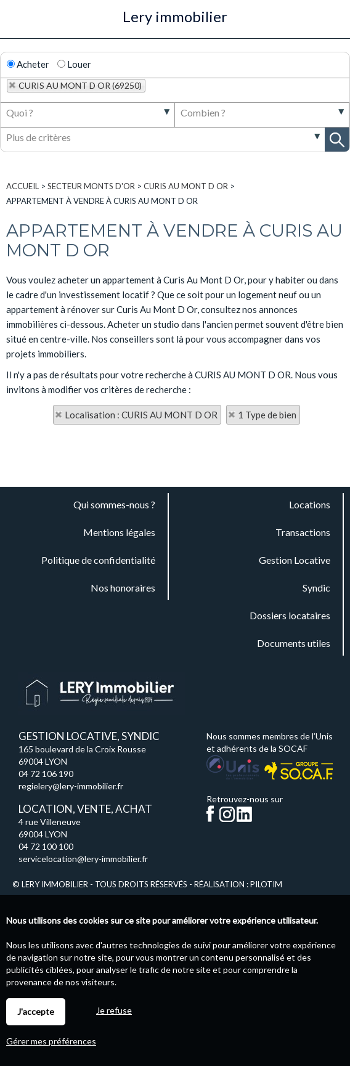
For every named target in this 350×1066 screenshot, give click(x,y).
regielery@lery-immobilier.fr (70, 786)
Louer (74, 64)
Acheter (28, 64)
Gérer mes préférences (51, 1041)
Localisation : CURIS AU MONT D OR (141, 414)
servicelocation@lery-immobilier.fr (83, 858)
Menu (16, 23)
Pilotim (266, 884)
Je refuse (114, 1010)
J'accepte (35, 1011)
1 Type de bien (267, 414)
